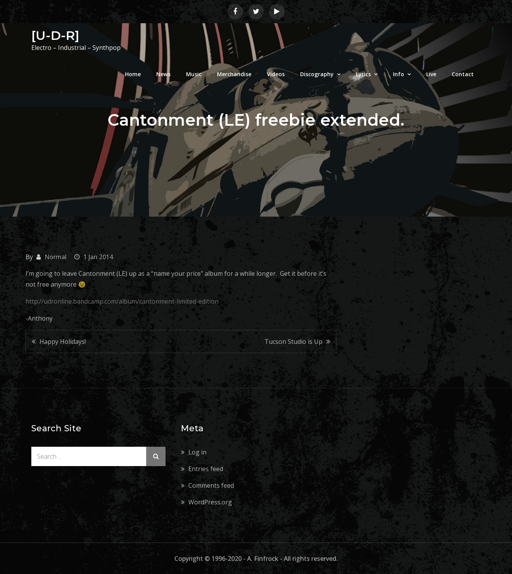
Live (431, 74)
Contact (463, 74)
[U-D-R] (55, 35)
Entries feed (205, 469)
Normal (55, 257)
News (163, 74)
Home (133, 74)
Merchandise (234, 74)
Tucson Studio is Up (294, 341)
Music (193, 74)
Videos (276, 74)
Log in (197, 452)
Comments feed (211, 485)
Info (398, 74)
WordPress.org (210, 502)
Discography (317, 74)
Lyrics (363, 74)
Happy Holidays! (62, 341)
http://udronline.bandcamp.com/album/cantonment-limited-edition (122, 301)
